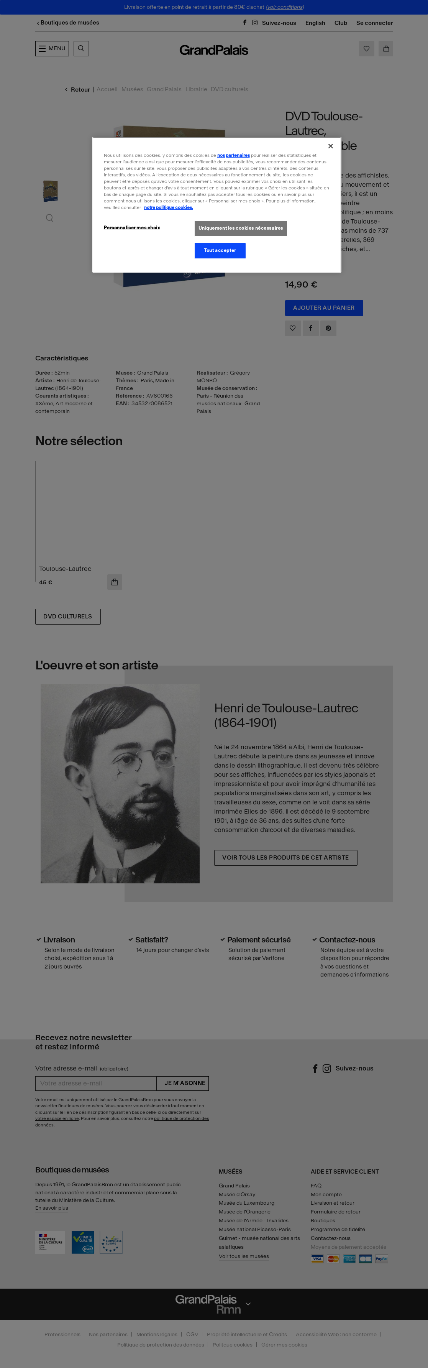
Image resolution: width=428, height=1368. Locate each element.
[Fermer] (330, 146)
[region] (216, 205)
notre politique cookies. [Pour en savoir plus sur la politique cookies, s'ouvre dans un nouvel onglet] (168, 207)
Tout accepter (220, 250)
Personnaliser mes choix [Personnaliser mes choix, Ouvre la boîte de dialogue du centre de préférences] (132, 227)
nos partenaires (233, 155)
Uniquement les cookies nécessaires (240, 228)
